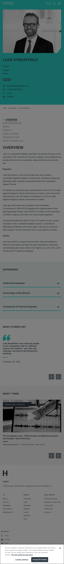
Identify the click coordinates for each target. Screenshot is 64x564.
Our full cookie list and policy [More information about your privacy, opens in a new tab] (22, 558)
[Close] (60, 551)
